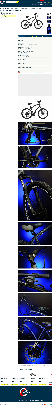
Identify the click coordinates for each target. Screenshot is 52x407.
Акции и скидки (37, 400)
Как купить (22, 400)
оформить (42, 0)
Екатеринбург (14, 0)
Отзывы (15, 18)
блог (20, 400)
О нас (33, 400)
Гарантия (26, 400)
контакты (41, 400)
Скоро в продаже (5, 384)
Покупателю (30, 400)
